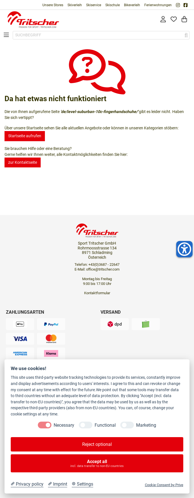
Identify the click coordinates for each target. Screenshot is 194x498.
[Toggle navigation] (6, 35)
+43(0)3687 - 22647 (103, 264)
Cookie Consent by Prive (164, 485)
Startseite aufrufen (24, 136)
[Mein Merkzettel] (173, 19)
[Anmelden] (163, 19)
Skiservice (93, 5)
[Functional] (85, 425)
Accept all (97, 463)
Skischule (112, 5)
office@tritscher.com (102, 269)
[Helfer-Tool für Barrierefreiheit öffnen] (184, 249)
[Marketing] (127, 425)
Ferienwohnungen (158, 5)
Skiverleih (74, 5)
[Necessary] (44, 425)
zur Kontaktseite (22, 162)
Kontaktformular (97, 293)
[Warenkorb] (184, 19)
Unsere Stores (52, 5)
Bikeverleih (132, 5)
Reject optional (97, 444)
